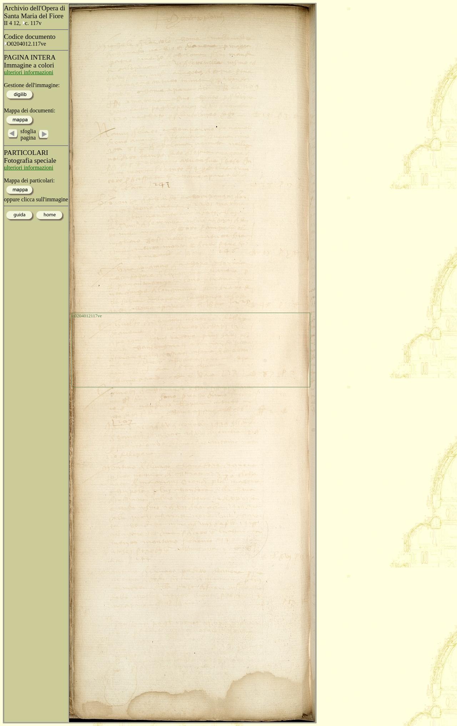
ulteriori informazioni (28, 72)
